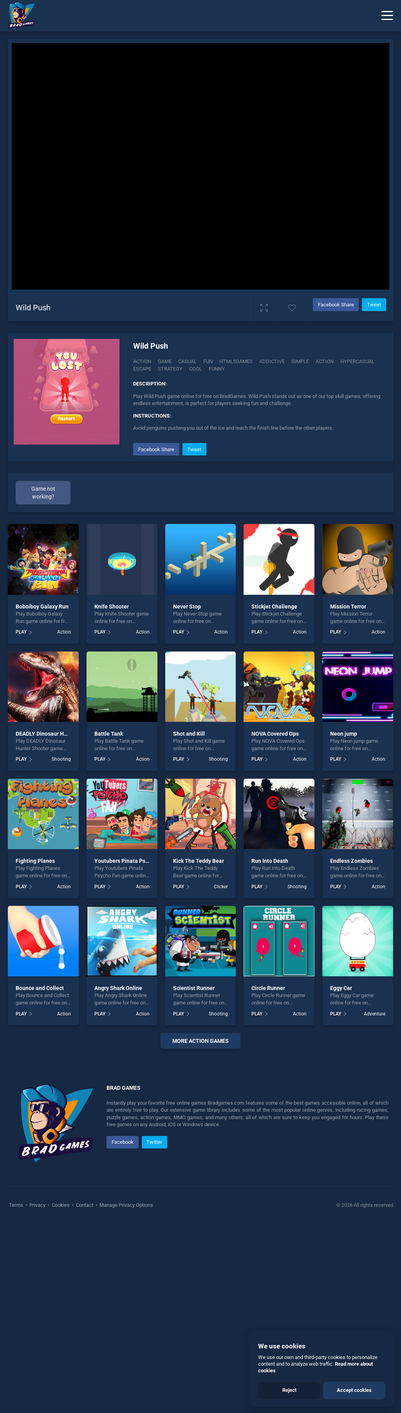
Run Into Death (269, 861)
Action (142, 361)
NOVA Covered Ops (275, 734)
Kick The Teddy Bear (198, 861)
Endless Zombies (351, 861)
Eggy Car (341, 988)
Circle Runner (268, 988)
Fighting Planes (35, 861)
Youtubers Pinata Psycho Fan (131, 861)
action (325, 361)
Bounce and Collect (40, 988)
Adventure (374, 1014)
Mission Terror (348, 606)
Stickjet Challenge (274, 606)
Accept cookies (354, 1390)
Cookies (61, 1205)
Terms (16, 1205)
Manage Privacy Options (125, 1205)
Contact (84, 1205)
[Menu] (387, 15)
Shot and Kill (189, 734)
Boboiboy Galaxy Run (42, 606)
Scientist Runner (194, 988)
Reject (289, 1390)
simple (300, 361)
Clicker (221, 886)
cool (195, 369)
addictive (272, 361)
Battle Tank (108, 734)
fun (208, 361)
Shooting (61, 759)
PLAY (21, 632)
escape (142, 369)
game (165, 361)
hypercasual (357, 361)
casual (187, 361)
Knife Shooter (111, 606)
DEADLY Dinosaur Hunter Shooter (57, 734)
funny (217, 369)
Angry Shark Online (118, 988)
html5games (236, 361)
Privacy (37, 1205)
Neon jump (343, 734)
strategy (170, 369)
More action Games (200, 1041)
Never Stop (187, 606)
